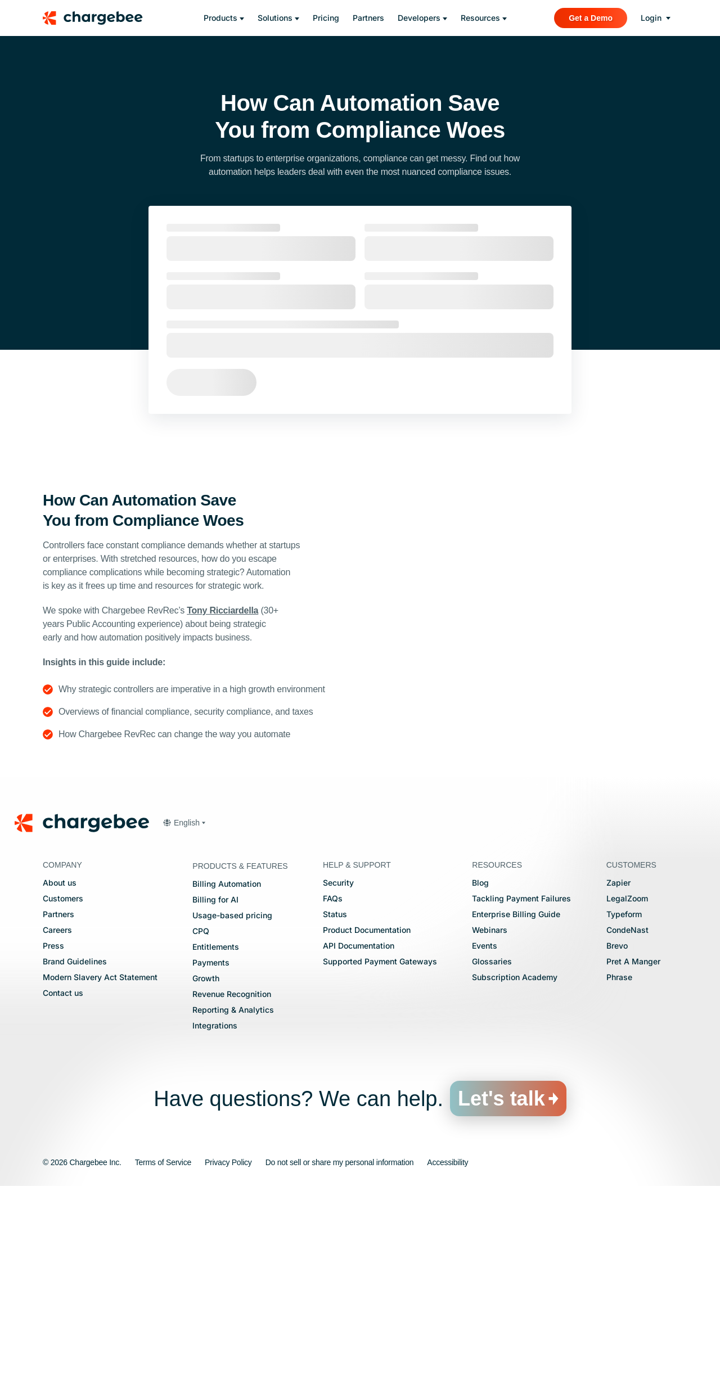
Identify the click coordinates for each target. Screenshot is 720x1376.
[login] (655, 18)
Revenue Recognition (231, 1183)
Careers (57, 1119)
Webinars (489, 1119)
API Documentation (358, 1135)
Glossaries (492, 1151)
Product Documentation (367, 1119)
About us (59, 1072)
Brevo (617, 1135)
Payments (211, 1152)
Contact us (63, 1182)
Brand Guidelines (75, 1151)
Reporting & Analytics (233, 1199)
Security (338, 1072)
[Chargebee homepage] (99, 18)
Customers (63, 1088)
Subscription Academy (514, 1166)
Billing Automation (226, 1073)
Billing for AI (215, 1089)
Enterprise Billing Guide (516, 1103)
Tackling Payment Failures (521, 1088)
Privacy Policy (228, 1351)
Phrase (619, 1166)
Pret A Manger (633, 1151)
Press (53, 1135)
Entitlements (215, 1136)
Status (335, 1103)
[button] (184, 1012)
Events (484, 1135)
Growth (205, 1167)
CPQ (200, 1120)
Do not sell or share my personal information (340, 1351)
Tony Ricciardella (222, 610)
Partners (58, 1103)
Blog (480, 1072)
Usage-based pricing (232, 1104)
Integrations (214, 1215)
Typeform (624, 1103)
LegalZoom (627, 1088)
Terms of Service (163, 1351)
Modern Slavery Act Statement (100, 1166)
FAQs (333, 1088)
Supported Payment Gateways (380, 1151)
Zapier (618, 1072)
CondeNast (627, 1119)
